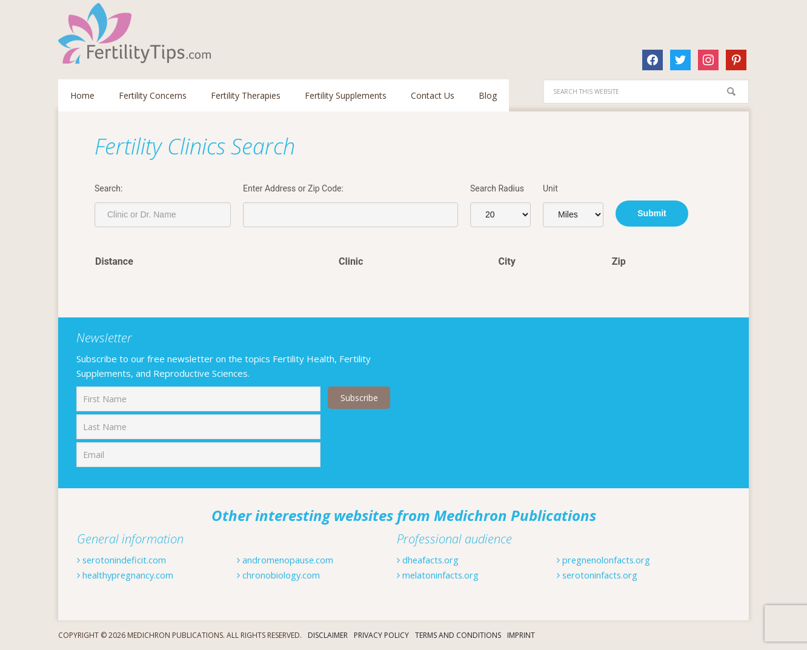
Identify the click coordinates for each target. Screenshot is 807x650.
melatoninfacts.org (443, 575)
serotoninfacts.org (602, 575)
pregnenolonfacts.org (610, 559)
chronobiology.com (283, 575)
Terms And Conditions (458, 635)
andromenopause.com (291, 559)
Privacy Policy (381, 635)
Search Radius (497, 188)
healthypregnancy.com (131, 575)
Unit (550, 188)
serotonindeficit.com (126, 559)
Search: (108, 188)
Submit (651, 213)
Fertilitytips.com (137, 33)
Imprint (521, 635)
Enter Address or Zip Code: (293, 188)
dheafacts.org (431, 559)
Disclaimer (328, 635)
